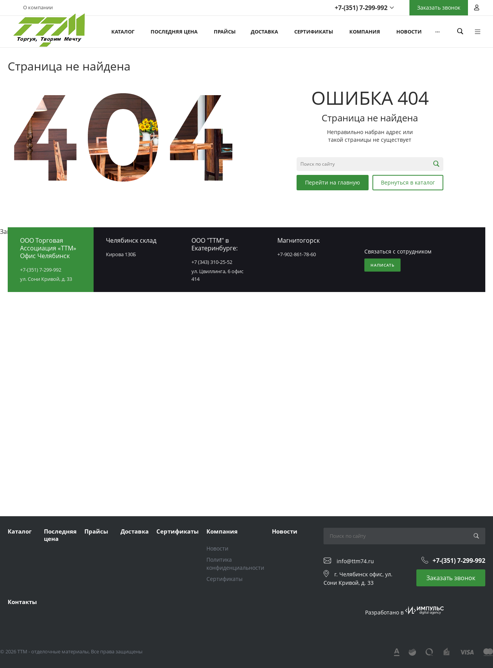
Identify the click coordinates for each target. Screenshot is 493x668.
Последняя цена (60, 535)
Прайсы (96, 531)
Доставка (135, 531)
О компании (38, 7)
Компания (222, 531)
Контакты (22, 602)
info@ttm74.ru (355, 561)
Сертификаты (177, 531)
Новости (217, 548)
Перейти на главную (332, 182)
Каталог (20, 531)
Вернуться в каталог (408, 182)
